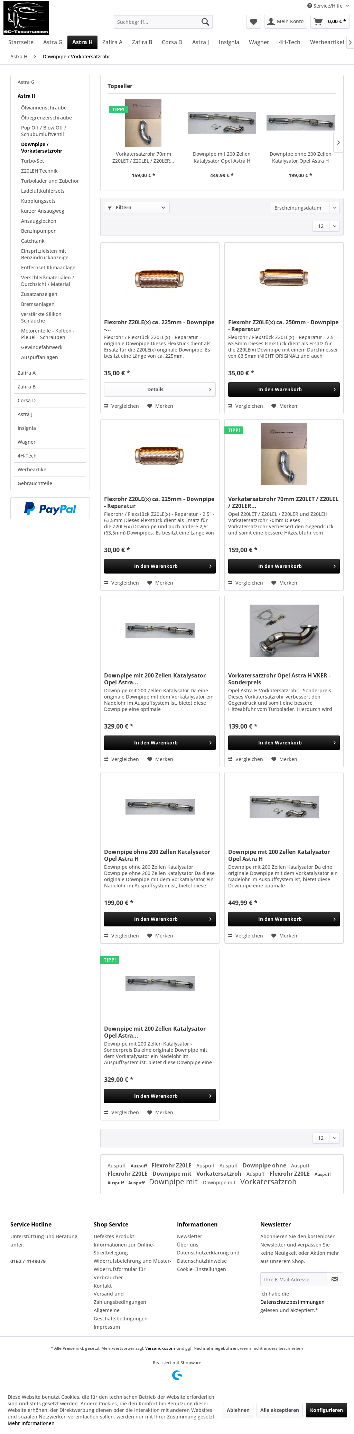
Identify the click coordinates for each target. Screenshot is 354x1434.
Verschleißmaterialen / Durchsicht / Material (47, 280)
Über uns (187, 1244)
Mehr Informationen (31, 1423)
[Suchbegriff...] (163, 22)
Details (179, 388)
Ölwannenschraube (44, 107)
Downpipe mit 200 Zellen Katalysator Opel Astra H (222, 157)
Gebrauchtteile (35, 483)
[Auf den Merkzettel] (160, 406)
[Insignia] (229, 42)
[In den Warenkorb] (284, 389)
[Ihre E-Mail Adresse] (293, 1279)
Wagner (27, 442)
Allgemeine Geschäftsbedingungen (121, 1314)
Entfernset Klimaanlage (48, 267)
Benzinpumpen (39, 231)
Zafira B (27, 386)
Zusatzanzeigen (39, 294)
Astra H (27, 96)
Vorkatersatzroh (219, 1173)
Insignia (27, 428)
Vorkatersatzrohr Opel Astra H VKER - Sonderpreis (279, 679)
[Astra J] (200, 42)
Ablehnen (238, 1410)
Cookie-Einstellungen (201, 1269)
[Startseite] (20, 42)
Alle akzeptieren (279, 1410)
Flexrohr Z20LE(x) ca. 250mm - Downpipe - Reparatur (283, 326)
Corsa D (27, 400)
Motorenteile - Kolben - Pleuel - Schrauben (48, 333)
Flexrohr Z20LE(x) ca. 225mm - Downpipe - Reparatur (159, 502)
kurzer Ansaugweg (42, 211)
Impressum (107, 1327)
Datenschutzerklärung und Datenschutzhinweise (208, 1256)
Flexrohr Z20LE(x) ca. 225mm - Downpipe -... (159, 326)
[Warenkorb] (330, 22)
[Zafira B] (142, 42)
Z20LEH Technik (39, 170)
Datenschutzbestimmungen (292, 1302)
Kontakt (103, 1285)
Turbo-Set (32, 160)
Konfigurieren (326, 1410)
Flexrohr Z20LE (172, 1165)
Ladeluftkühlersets (43, 190)
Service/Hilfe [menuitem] (325, 5)
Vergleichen (121, 406)
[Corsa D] (172, 42)
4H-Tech (27, 455)
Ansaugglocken (38, 221)
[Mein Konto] (285, 22)
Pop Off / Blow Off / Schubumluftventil (43, 130)
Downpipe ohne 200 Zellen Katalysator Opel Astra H (301, 157)
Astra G (26, 82)
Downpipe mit (172, 1173)
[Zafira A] (112, 42)
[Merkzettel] (253, 22)
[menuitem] (163, 22)
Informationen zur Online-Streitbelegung (124, 1248)
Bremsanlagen (38, 304)
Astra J (25, 414)
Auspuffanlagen (39, 357)
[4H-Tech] (289, 42)
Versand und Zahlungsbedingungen (120, 1297)
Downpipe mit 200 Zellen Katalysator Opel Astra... (155, 679)
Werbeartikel (33, 469)
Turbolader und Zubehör (50, 180)
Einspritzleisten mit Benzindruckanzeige (44, 254)
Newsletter (189, 1236)
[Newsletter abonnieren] (335, 1279)
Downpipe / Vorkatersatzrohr (41, 147)
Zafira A (27, 372)
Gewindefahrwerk (42, 347)
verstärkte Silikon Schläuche (41, 317)
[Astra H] (82, 42)
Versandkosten (160, 1348)
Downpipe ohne (265, 1165)
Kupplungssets (38, 201)
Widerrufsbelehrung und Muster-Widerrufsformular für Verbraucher (132, 1269)
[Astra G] (52, 42)
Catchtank (33, 241)
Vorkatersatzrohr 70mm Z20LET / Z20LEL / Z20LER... (143, 157)
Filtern (119, 207)
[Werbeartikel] (327, 42)
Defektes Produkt (114, 1236)
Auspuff (117, 1165)
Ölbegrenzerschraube (46, 117)
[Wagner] (259, 42)
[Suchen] (205, 22)
